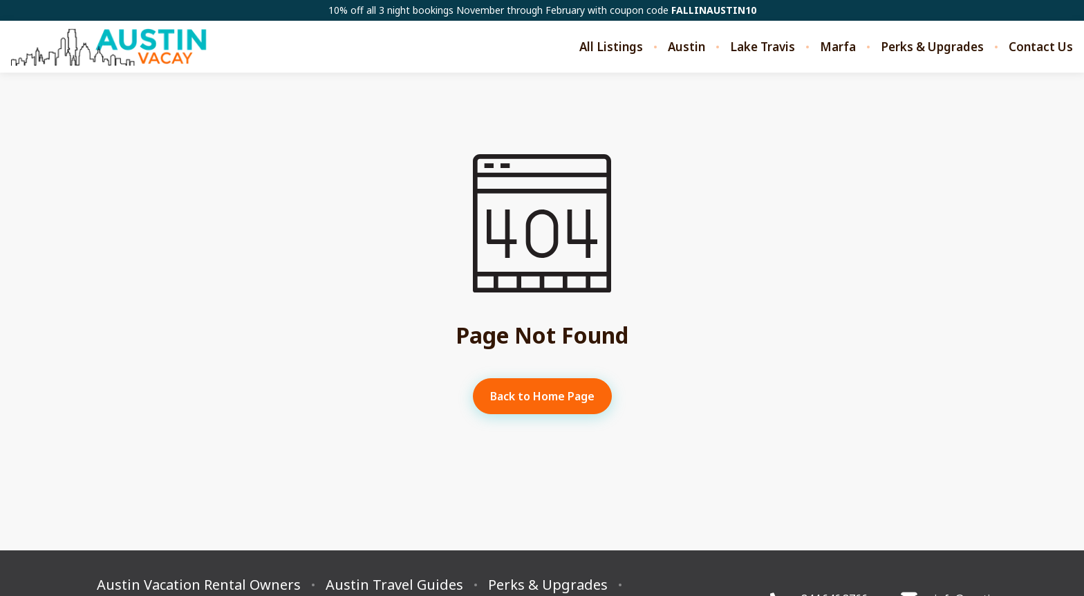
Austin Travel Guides (394, 585)
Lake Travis (762, 47)
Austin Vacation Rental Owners (199, 585)
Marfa (838, 47)
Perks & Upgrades (932, 47)
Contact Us (1041, 47)
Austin (686, 47)
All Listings (611, 47)
